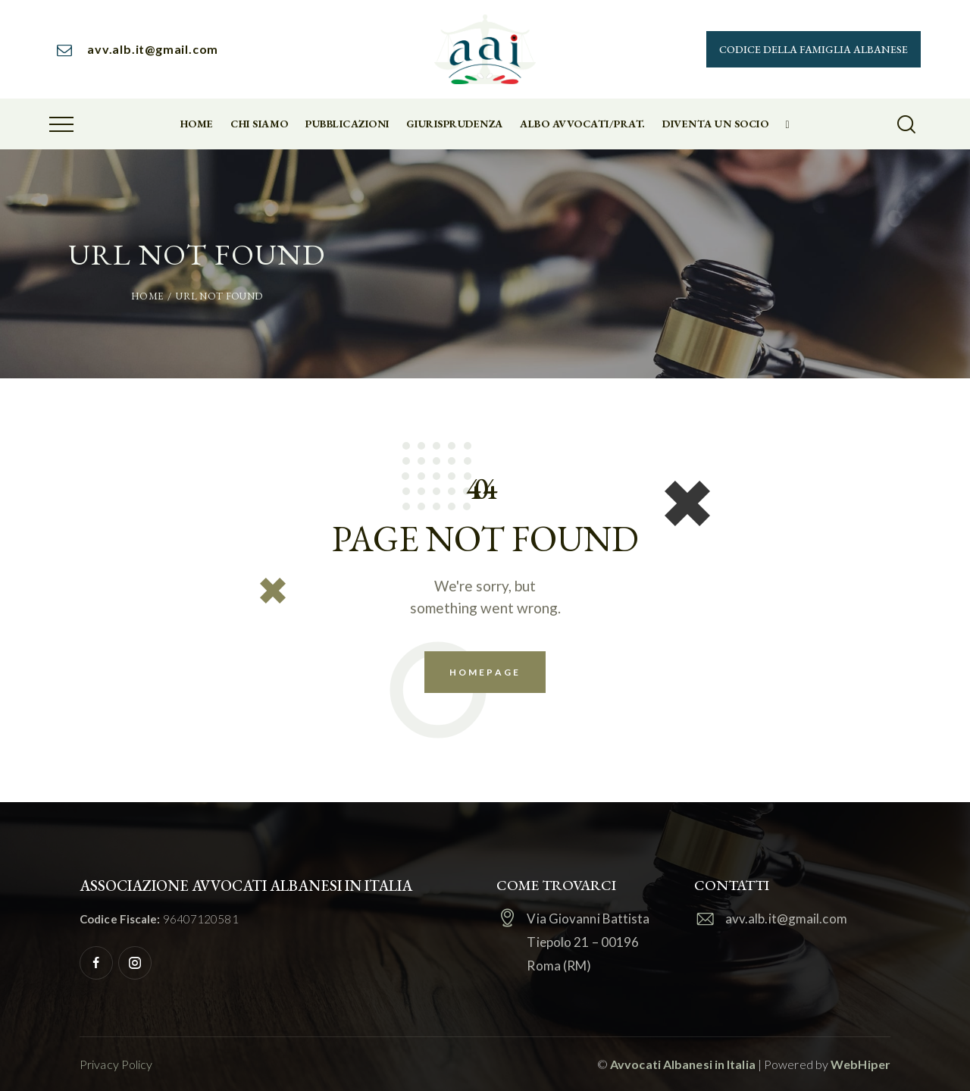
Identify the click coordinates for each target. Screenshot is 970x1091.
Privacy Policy (116, 1064)
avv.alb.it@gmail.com (786, 918)
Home (147, 296)
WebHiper (860, 1064)
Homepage (485, 672)
